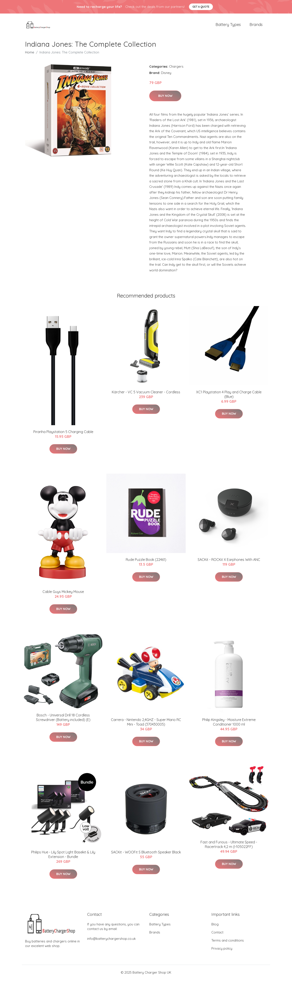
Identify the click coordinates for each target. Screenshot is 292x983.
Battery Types (228, 26)
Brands (256, 26)
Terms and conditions (227, 943)
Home (29, 55)
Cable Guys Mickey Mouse (63, 595)
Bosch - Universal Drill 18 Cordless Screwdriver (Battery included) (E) (63, 720)
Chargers (176, 69)
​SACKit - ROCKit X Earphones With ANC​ (229, 562)
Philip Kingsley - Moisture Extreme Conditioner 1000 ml (229, 725)
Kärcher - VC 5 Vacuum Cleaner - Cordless (146, 395)
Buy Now (165, 99)
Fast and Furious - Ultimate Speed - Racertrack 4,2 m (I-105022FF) (228, 847)
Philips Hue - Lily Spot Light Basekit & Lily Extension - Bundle (63, 857)
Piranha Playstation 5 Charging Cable (63, 435)
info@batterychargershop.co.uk (111, 942)
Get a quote (200, 6)
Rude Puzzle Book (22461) (146, 562)
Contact (217, 935)
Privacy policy (221, 951)
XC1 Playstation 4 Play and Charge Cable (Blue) (228, 397)
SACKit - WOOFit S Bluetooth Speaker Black (146, 855)
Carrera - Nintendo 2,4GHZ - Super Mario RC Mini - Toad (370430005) (146, 725)
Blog (215, 927)
